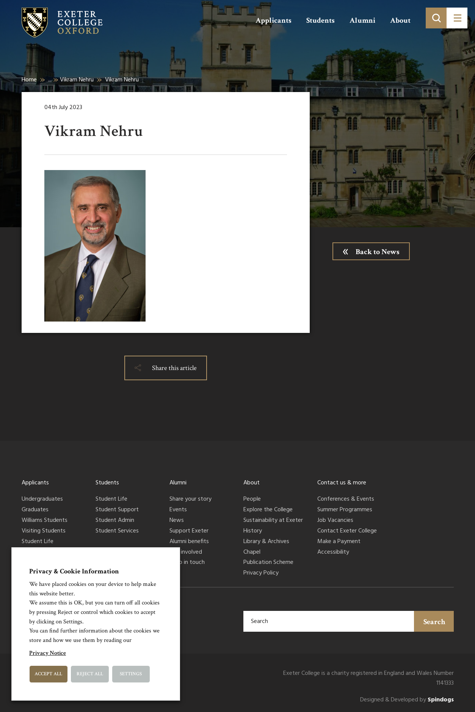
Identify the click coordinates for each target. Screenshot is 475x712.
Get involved (185, 552)
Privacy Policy (261, 573)
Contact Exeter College (347, 531)
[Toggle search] (436, 18)
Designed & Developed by (407, 700)
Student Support (117, 510)
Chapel (251, 552)
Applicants (274, 20)
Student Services (117, 531)
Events (178, 510)
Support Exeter (188, 531)
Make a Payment (339, 541)
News (176, 520)
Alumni (362, 20)
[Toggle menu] (457, 18)
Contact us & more (341, 483)
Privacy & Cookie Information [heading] (74, 571)
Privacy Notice (47, 653)
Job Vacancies (335, 520)
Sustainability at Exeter (273, 520)
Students (320, 20)
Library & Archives (266, 541)
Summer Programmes (344, 510)
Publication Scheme (268, 562)
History (252, 531)
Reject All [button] (90, 674)
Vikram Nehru (77, 80)
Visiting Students (44, 531)
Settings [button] (131, 674)
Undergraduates (42, 499)
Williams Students (44, 520)
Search (434, 622)
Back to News (378, 252)
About (400, 20)
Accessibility (333, 552)
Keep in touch (187, 562)
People (252, 499)
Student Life (37, 541)
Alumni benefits (189, 541)
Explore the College (268, 510)
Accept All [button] (48, 674)
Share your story (190, 499)
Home (29, 80)
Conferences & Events (345, 499)
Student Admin (115, 520)
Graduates (35, 510)
